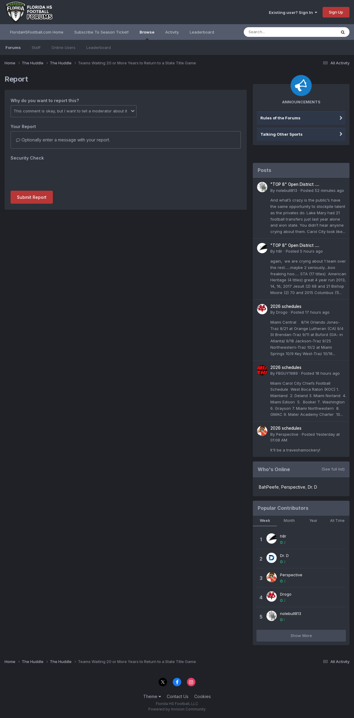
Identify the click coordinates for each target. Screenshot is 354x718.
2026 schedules (285, 306)
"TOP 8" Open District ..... (294, 184)
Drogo (282, 312)
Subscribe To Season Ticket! (101, 32)
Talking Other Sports (281, 134)
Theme (152, 696)
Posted (322, 190)
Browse (147, 35)
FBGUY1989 (287, 373)
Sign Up (336, 12)
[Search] (273, 32)
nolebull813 (286, 190)
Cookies (202, 696)
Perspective (287, 434)
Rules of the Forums (280, 117)
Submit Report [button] (32, 197)
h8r (279, 251)
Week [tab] (265, 520)
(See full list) (333, 469)
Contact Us (177, 696)
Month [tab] (289, 520)
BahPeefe (269, 487)
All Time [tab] (337, 520)
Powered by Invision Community (177, 709)
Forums (13, 47)
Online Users (63, 47)
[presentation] (56, 174)
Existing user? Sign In (293, 12)
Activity (172, 32)
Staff (36, 47)
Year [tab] (313, 520)
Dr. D (312, 487)
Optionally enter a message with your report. (63, 139)
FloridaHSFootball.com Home (36, 32)
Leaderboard (98, 47)
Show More (301, 635)
